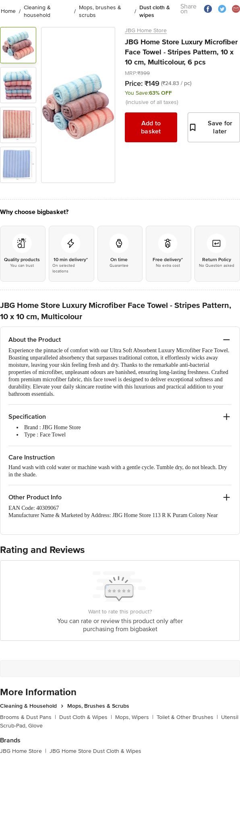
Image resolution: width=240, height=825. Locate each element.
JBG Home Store (146, 30)
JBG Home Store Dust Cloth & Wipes (95, 751)
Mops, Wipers (134, 717)
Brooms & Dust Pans (28, 717)
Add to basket (151, 127)
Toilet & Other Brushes (187, 717)
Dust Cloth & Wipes (85, 717)
